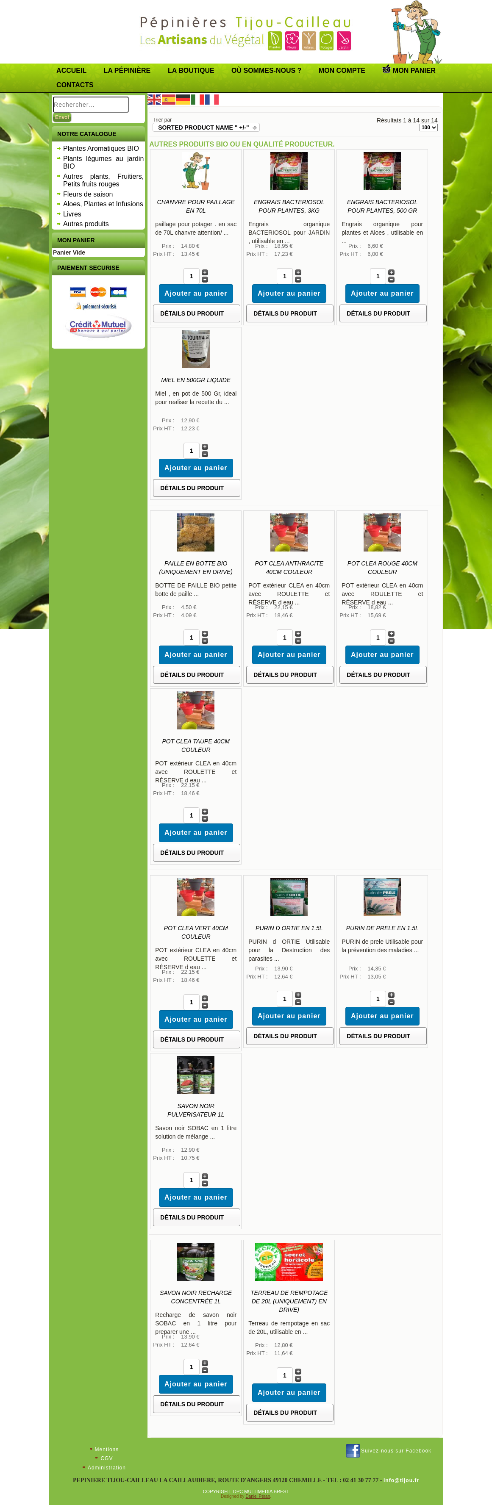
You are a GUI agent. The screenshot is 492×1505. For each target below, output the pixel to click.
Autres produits (86, 223)
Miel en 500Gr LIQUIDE (196, 380)
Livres (72, 214)
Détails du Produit (192, 313)
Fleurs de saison (88, 194)
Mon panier (408, 69)
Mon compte (342, 70)
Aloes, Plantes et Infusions (103, 204)
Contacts (75, 85)
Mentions (107, 1449)
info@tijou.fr (401, 1480)
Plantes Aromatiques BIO (101, 148)
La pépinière (127, 70)
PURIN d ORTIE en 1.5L (289, 928)
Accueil (71, 70)
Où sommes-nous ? (266, 70)
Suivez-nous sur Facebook (396, 1451)
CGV (106, 1458)
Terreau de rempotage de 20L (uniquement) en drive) (289, 1301)
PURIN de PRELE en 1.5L (382, 928)
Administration (107, 1468)
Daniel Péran (257, 1496)
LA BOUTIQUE (191, 70)
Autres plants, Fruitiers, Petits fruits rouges (103, 180)
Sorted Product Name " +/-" (203, 127)
